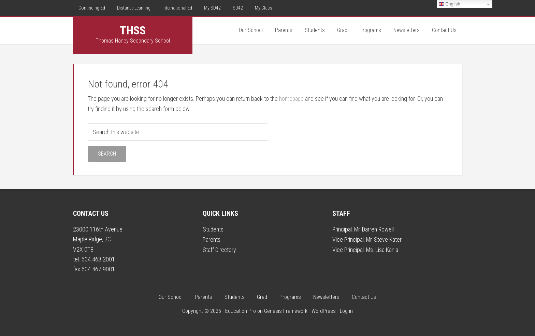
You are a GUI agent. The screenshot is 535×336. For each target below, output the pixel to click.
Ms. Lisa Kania (382, 249)
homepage (291, 98)
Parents (211, 239)
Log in (346, 311)
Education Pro (240, 311)
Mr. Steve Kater (384, 239)
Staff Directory (220, 249)
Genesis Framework (285, 311)
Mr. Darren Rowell (374, 229)
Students (213, 229)
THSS (133, 30)
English (449, 4)
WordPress (324, 311)
